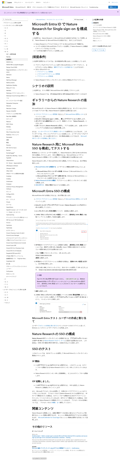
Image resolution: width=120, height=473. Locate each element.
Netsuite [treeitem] (8, 106)
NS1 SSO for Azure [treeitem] (11, 148)
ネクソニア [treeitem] (9, 119)
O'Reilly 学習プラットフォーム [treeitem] (14, 256)
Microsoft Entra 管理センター (75, 114)
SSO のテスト (39, 185)
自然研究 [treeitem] (8, 59)
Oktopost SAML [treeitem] (10, 168)
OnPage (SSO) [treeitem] (10, 194)
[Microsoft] (3, 2)
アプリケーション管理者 (45, 72)
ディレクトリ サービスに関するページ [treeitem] (17, 217)
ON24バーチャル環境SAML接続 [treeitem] (15, 173)
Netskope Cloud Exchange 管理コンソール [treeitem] (16, 97)
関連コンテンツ (97, 40)
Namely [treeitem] (8, 57)
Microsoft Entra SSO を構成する (45, 167)
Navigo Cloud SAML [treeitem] (11, 67)
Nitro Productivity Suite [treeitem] (12, 132)
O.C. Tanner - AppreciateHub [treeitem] (14, 163)
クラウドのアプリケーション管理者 (48, 74)
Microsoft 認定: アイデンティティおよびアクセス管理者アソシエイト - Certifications (55, 448)
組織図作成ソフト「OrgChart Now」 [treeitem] (16, 258)
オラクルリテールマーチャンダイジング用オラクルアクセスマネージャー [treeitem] (16, 239)
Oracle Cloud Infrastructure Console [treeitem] (16, 243)
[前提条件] (96, 23)
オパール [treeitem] (8, 204)
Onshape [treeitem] (8, 197)
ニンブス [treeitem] (8, 129)
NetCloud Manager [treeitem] (11, 80)
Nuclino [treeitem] (8, 150)
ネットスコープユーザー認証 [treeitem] (14, 100)
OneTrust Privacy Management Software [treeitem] (14, 188)
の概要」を (54, 402)
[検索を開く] (109, 2)
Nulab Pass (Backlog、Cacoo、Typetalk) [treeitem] (14, 157)
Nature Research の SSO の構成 (45, 180)
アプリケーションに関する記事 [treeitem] (12, 23)
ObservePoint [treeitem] (10, 160)
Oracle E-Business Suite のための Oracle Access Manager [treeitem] (15, 234)
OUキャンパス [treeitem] (10, 274)
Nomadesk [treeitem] (9, 137)
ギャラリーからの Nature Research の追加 (104, 27)
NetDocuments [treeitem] (10, 82)
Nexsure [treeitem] (8, 121)
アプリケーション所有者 (45, 76)
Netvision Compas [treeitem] (11, 108)
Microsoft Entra (40, 19)
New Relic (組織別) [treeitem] (11, 116)
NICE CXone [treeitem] (9, 124)
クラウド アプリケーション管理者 (46, 114)
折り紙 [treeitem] (8, 264)
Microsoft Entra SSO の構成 (100, 34)
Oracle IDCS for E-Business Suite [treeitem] (15, 248)
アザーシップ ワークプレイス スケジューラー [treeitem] (16, 268)
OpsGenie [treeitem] (9, 225)
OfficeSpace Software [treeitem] (12, 166)
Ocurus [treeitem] (8, 222)
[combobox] (15, 19)
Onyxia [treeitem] (8, 202)
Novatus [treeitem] (8, 145)
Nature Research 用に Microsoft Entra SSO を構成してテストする (104, 30)
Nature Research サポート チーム (54, 340)
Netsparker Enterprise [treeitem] (12, 103)
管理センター (113, 7)
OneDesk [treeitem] (8, 176)
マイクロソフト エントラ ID (54, 19)
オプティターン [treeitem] (10, 230)
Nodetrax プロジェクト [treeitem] (12, 134)
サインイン (115, 2)
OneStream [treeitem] (9, 181)
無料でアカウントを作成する (63, 67)
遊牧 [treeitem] (7, 140)
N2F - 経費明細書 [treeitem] (11, 54)
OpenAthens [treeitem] (9, 207)
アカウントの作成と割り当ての (48, 325)
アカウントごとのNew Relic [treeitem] (13, 113)
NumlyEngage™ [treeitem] (10, 153)
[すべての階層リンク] (33, 19)
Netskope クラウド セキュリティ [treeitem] (15, 93)
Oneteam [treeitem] (8, 184)
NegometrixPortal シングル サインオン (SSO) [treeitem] (17, 71)
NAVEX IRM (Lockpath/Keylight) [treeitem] (15, 64)
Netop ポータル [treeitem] (10, 88)
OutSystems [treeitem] (9, 271)
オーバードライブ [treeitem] (11, 276)
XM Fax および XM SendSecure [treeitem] (14, 220)
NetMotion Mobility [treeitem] (11, 85)
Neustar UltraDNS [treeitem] (11, 111)
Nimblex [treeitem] (8, 127)
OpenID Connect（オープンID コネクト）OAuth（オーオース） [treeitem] (16, 211)
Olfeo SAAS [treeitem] (9, 171)
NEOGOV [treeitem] (8, 75)
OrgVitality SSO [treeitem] (10, 261)
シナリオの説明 (97, 25)
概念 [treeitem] (7, 142)
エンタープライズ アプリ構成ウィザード (51, 131)
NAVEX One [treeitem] (9, 62)
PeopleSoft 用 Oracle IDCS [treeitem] (13, 253)
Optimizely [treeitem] (9, 228)
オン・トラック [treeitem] (10, 199)
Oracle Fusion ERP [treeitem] (11, 245)
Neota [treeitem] (8, 77)
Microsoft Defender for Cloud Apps (49, 417)
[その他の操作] (86, 19)
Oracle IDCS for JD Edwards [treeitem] (13, 251)
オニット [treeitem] (8, 191)
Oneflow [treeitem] (8, 179)
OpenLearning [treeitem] (10, 215)
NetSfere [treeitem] (8, 90)
